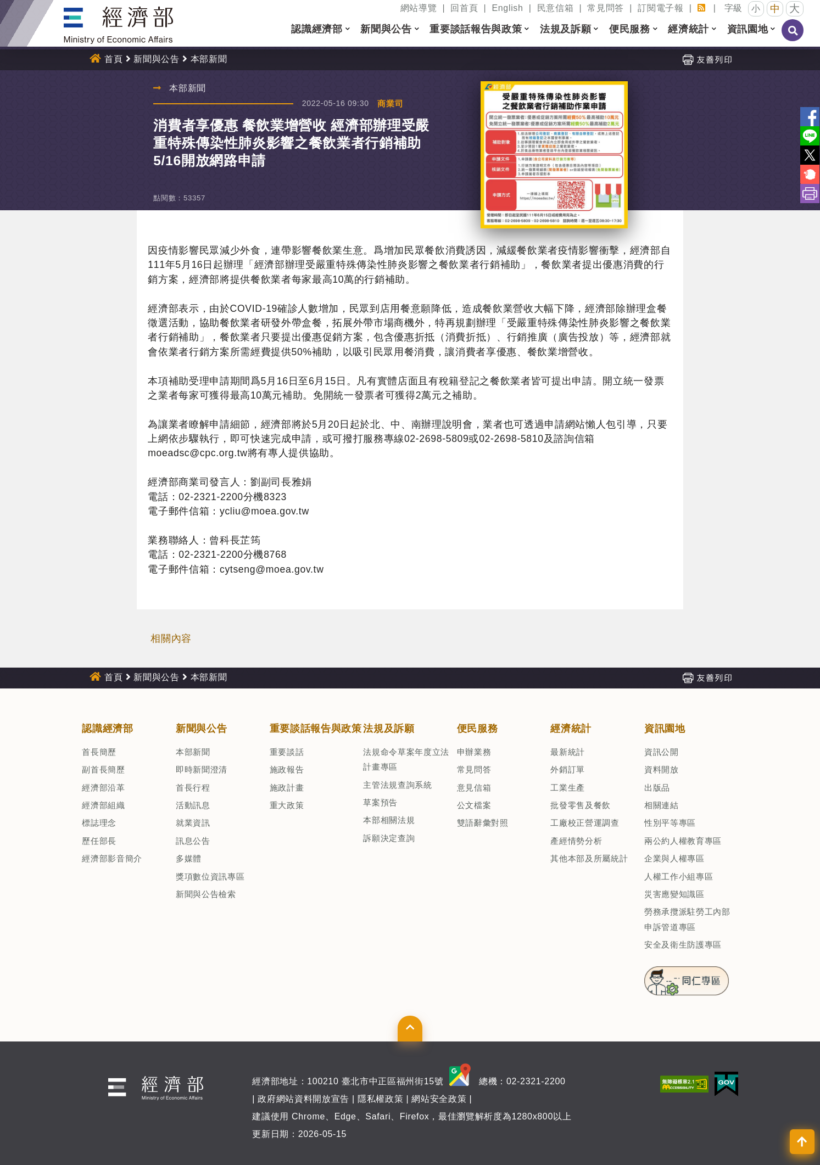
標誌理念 (99, 822)
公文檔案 (474, 805)
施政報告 (287, 769)
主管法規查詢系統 (397, 784)
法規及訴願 (388, 728)
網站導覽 (418, 8)
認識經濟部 (107, 728)
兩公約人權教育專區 (683, 840)
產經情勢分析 (576, 840)
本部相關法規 (389, 820)
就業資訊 (193, 822)
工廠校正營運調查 (584, 822)
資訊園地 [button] (747, 29)
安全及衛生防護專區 (683, 944)
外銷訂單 (567, 769)
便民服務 (477, 728)
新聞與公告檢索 (206, 894)
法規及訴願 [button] (565, 29)
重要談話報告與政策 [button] (475, 29)
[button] (347, 29)
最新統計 (567, 752)
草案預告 (380, 802)
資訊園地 (664, 728)
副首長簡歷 (103, 769)
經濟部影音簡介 (112, 858)
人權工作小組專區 (678, 876)
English (507, 8)
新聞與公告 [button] (385, 29)
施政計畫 (287, 787)
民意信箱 (555, 8)
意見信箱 (474, 787)
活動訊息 (193, 805)
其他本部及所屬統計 (589, 858)
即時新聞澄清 (201, 769)
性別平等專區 (670, 822)
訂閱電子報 (660, 8)
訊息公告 (193, 840)
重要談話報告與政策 (316, 728)
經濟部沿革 (103, 787)
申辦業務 (474, 752)
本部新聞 (209, 59)
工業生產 (567, 787)
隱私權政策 (380, 1099)
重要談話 (287, 752)
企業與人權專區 (674, 858)
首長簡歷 (99, 752)
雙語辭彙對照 (483, 822)
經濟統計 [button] (688, 29)
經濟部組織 (103, 805)
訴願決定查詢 (389, 838)
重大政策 (287, 805)
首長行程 (193, 787)
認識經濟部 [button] (316, 29)
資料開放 (661, 769)
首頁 (113, 59)
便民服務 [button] (629, 29)
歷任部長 (99, 840)
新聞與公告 (156, 59)
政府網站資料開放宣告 (303, 1099)
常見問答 (605, 8)
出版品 (657, 787)
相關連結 (661, 805)
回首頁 (464, 8)
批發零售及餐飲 (580, 805)
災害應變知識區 (674, 894)
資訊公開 (661, 752)
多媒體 (189, 858)
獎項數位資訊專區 (210, 876)
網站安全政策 (438, 1099)
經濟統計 (571, 728)
